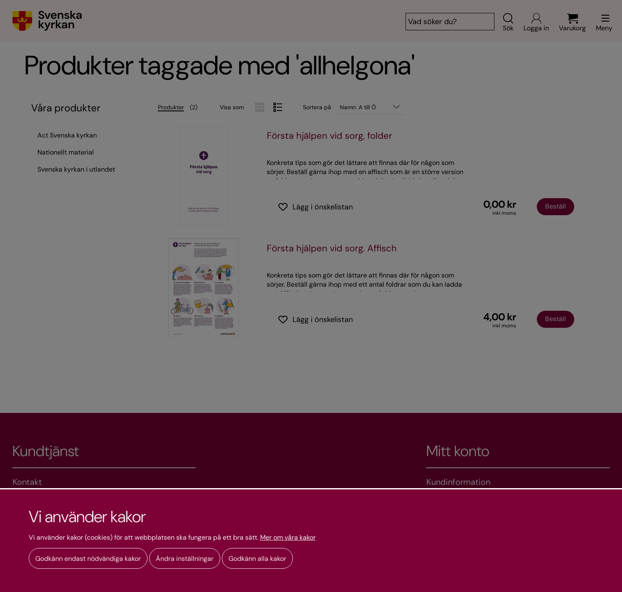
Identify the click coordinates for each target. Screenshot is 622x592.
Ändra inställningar (185, 558)
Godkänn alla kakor (257, 558)
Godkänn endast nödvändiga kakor (88, 558)
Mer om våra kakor (288, 537)
